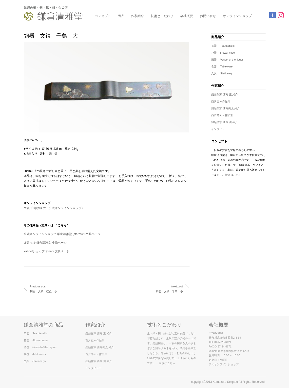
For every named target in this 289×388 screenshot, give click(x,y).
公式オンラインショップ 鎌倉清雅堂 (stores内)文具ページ (62, 234)
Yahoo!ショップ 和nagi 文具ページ (47, 251)
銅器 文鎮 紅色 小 (43, 289)
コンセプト (103, 16)
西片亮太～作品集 (222, 115)
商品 (121, 16)
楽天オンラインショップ (224, 364)
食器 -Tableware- (222, 66)
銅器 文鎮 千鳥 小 (169, 289)
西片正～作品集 (220, 101)
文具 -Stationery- (222, 73)
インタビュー (219, 129)
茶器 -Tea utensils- (223, 45)
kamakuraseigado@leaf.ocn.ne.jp (229, 350)
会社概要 (186, 16)
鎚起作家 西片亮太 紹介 (225, 108)
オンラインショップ (237, 16)
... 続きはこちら (231, 174)
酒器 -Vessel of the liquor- (227, 59)
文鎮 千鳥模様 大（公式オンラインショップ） (54, 208)
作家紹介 (137, 16)
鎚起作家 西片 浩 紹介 (224, 122)
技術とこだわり (162, 16)
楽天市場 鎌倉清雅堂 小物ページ (45, 242)
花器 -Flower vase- (223, 52)
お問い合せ (208, 16)
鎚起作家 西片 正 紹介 (224, 94)
